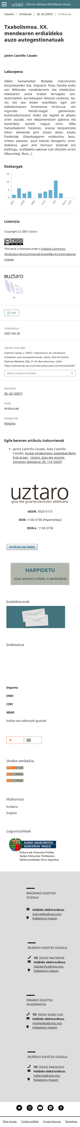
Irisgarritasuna (52, 1121)
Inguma (12, 687)
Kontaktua (71, 1121)
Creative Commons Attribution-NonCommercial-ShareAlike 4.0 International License (40, 254)
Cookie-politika (30, 1121)
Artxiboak (25, 14)
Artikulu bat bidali (22, 547)
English (11, 813)
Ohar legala (10, 1121)
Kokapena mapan (44, 918)
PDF (13, 313)
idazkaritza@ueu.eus (49, 966)
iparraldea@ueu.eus (47, 914)
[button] (14, 740)
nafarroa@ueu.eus (46, 1076)
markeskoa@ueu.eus (47, 1023)
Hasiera (9, 14)
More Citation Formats (21, 373)
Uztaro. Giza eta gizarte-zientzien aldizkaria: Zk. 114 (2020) (39, 459)
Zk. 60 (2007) (45, 14)
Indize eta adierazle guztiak (26, 721)
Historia (9, 423)
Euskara (12, 807)
